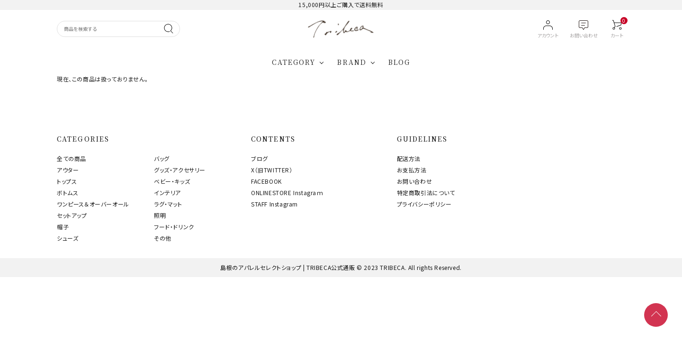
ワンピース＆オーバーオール (93, 204)
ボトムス (67, 192)
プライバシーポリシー (424, 204)
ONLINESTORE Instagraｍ (287, 192)
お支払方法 (412, 170)
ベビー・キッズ (172, 181)
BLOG (399, 62)
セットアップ (72, 215)
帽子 (63, 227)
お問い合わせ (414, 181)
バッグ (162, 158)
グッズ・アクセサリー (180, 170)
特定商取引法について (426, 192)
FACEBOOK (266, 181)
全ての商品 (71, 158)
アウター (68, 170)
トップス (67, 181)
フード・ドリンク (174, 227)
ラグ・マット (168, 204)
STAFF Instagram (274, 204)
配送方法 (409, 158)
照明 (160, 215)
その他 (162, 238)
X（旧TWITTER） (272, 170)
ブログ (259, 158)
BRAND (352, 62)
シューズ (67, 238)
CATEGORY (294, 62)
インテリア (167, 192)
